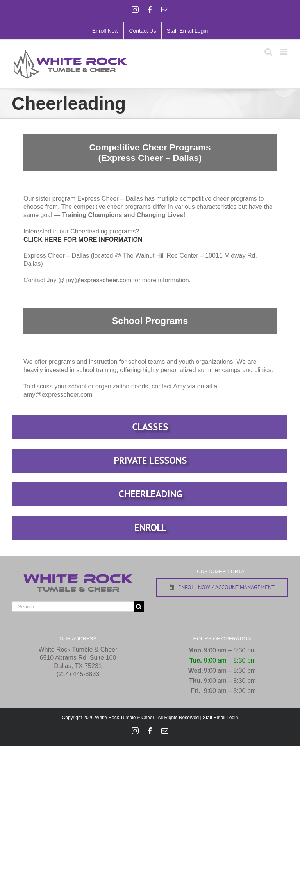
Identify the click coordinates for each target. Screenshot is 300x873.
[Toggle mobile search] (268, 52)
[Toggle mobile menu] (284, 52)
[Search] (139, 606)
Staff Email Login (220, 717)
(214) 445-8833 (78, 674)
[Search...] (73, 606)
